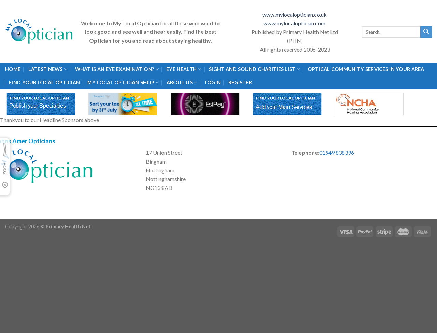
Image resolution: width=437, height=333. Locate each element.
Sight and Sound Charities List (254, 69)
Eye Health (183, 69)
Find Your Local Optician (44, 82)
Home (12, 69)
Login (213, 82)
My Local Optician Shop (123, 82)
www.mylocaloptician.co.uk (295, 14)
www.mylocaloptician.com (294, 23)
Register (240, 82)
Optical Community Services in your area (366, 69)
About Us (182, 82)
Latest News (48, 69)
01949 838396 (336, 152)
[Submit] (426, 32)
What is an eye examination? (117, 69)
